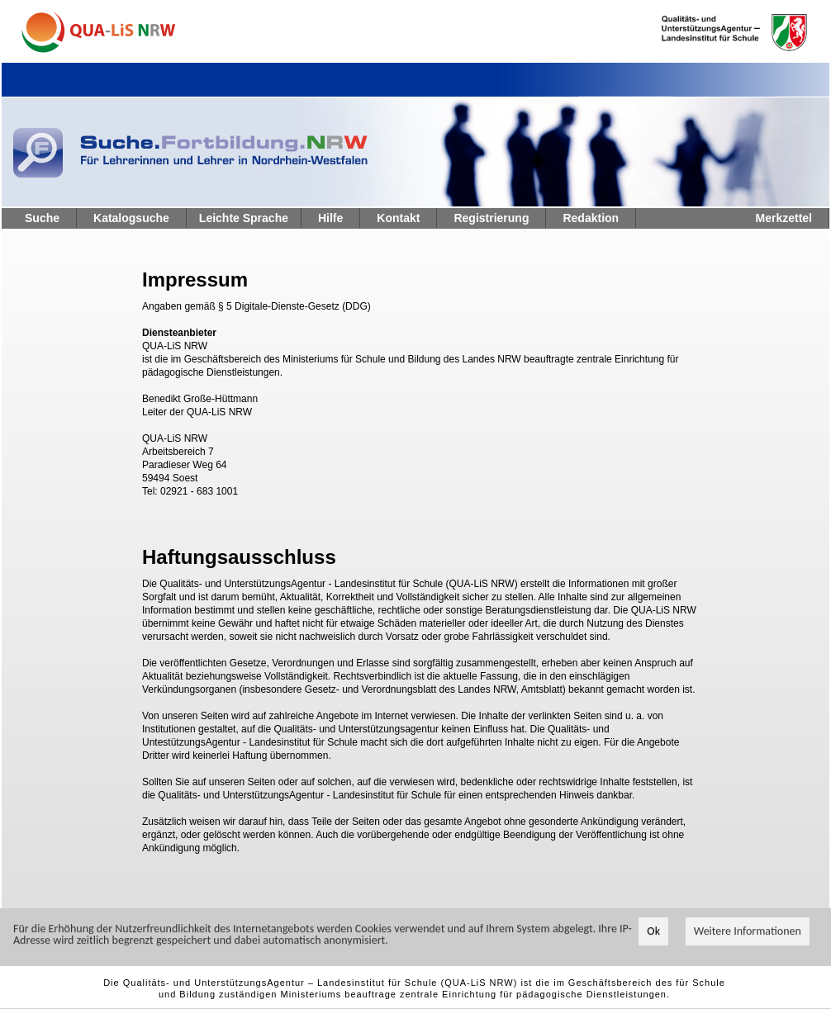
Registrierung (491, 218)
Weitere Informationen (747, 932)
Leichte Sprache (243, 218)
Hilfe (330, 218)
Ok (653, 932)
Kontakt (398, 218)
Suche (42, 218)
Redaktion (591, 218)
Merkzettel (784, 218)
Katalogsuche (131, 218)
